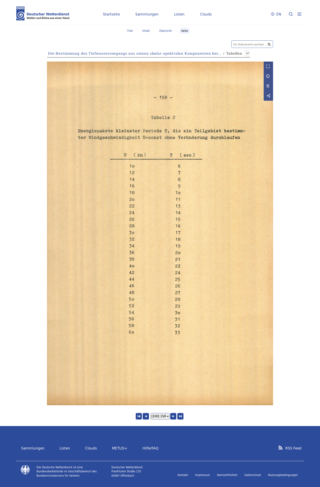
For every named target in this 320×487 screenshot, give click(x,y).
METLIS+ (119, 448)
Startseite (111, 14)
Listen (179, 14)
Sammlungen (147, 14)
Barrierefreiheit (227, 475)
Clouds (206, 14)
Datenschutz (252, 475)
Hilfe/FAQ (150, 448)
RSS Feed (293, 448)
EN (278, 14)
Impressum (202, 475)
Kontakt (183, 475)
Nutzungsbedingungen (283, 475)
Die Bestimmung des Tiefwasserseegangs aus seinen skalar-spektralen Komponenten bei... (134, 53)
